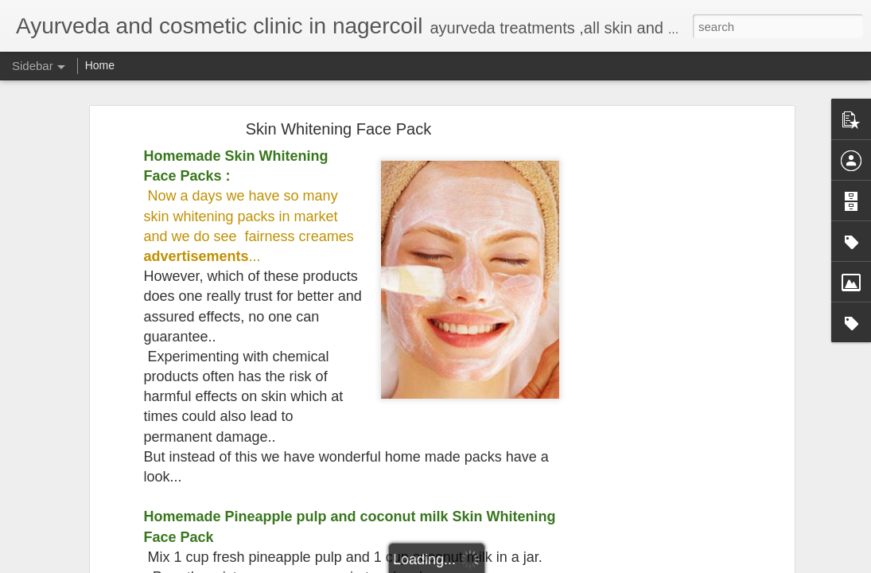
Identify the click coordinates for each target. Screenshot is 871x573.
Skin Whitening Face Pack (338, 125)
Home (100, 65)
